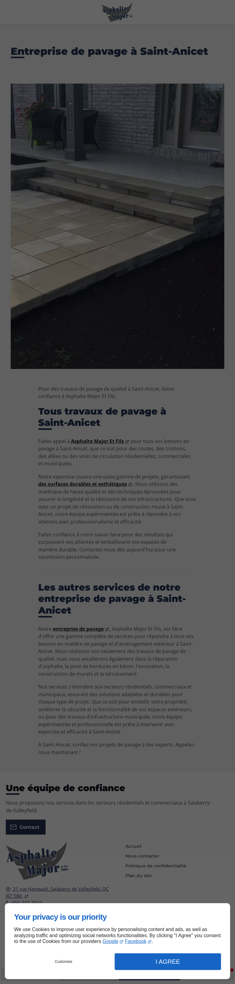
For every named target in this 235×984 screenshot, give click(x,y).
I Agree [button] (167, 961)
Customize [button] (64, 962)
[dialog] (117, 941)
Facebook (135, 941)
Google (110, 941)
